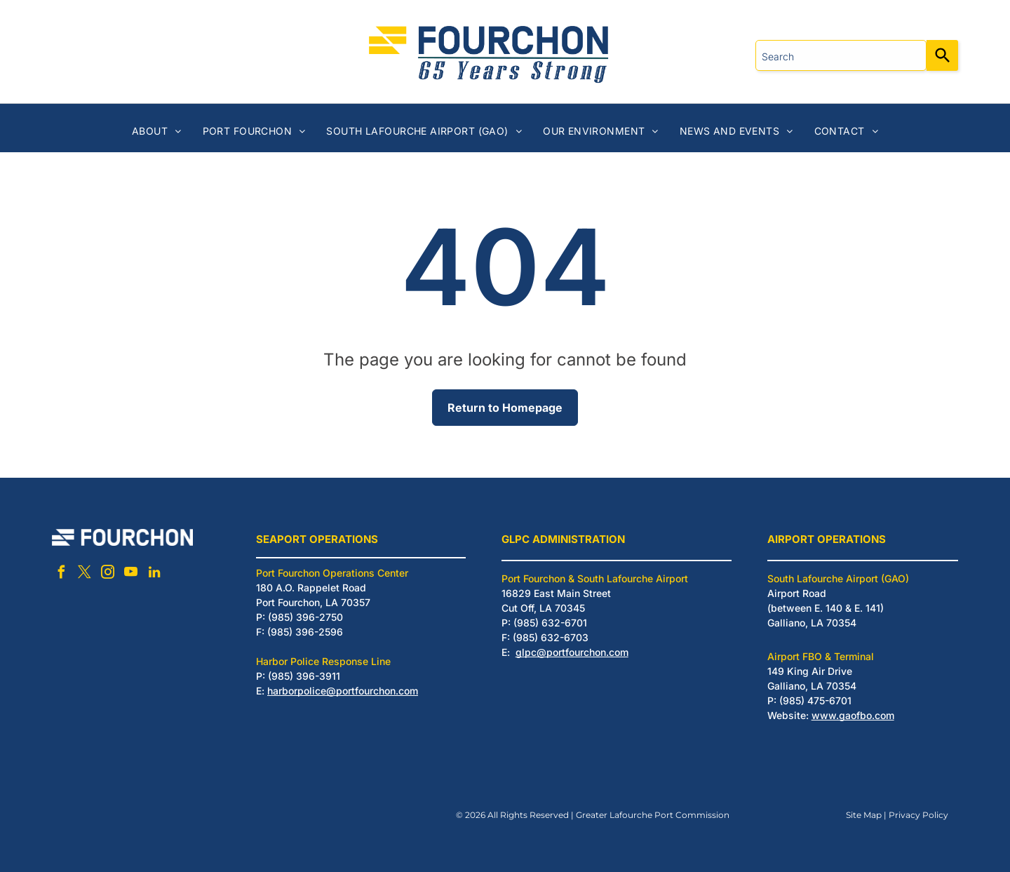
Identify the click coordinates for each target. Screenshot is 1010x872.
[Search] (942, 55)
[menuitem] (156, 130)
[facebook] (62, 574)
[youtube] (131, 574)
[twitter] (85, 574)
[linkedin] (154, 574)
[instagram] (108, 574)
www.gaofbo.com (853, 715)
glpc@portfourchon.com (572, 652)
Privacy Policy (918, 815)
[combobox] (841, 55)
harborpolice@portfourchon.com (342, 691)
